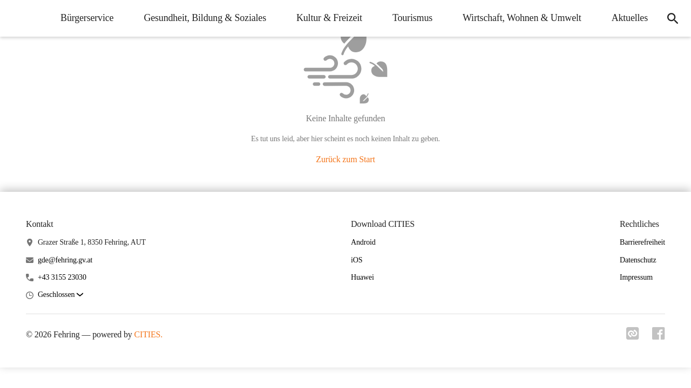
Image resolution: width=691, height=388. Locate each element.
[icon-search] (672, 18)
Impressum (636, 277)
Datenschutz (638, 260)
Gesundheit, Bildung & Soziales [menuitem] (205, 17)
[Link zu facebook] (658, 336)
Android (363, 242)
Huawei (362, 277)
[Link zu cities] (632, 336)
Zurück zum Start (345, 159)
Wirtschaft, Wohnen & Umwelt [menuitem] (522, 17)
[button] (60, 295)
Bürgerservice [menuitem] (86, 17)
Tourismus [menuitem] (412, 17)
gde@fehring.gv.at (65, 260)
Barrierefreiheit (642, 242)
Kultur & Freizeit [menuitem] (329, 17)
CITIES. (148, 334)
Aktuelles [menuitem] (630, 17)
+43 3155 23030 (62, 277)
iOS (356, 260)
